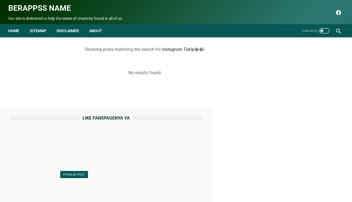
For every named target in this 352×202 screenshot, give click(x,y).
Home (15, 27)
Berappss (234, 193)
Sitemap (39, 27)
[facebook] (336, 10)
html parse (249, 184)
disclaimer (69, 27)
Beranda (101, 184)
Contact (137, 184)
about (97, 27)
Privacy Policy (180, 184)
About (119, 184)
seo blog (148, 193)
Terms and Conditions (216, 184)
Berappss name (41, 5)
